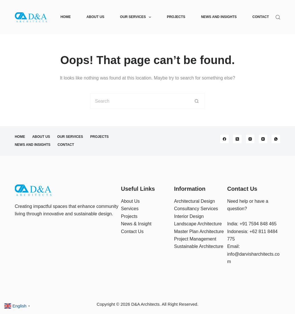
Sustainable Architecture (198, 246)
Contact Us (132, 231)
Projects (176, 17)
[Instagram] (250, 139)
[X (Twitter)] (237, 139)
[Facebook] (224, 139)
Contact (260, 17)
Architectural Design (194, 201)
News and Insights (219, 17)
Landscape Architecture (198, 223)
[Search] (278, 17)
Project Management (195, 239)
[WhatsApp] (276, 139)
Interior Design (189, 216)
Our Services (136, 17)
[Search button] (197, 101)
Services (130, 208)
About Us (96, 17)
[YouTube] (263, 139)
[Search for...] (140, 101)
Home (66, 17)
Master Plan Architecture (199, 231)
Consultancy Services (196, 208)
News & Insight (136, 223)
